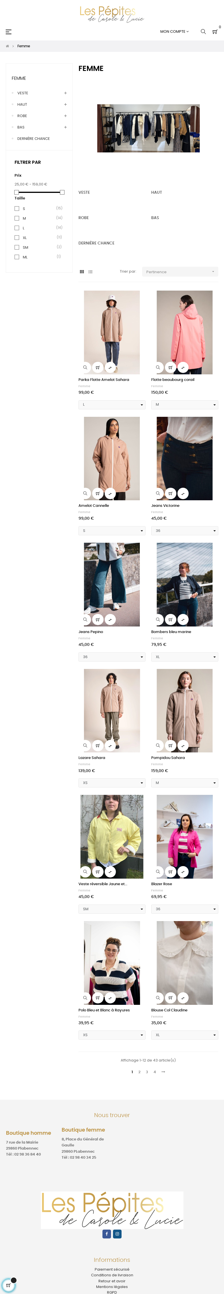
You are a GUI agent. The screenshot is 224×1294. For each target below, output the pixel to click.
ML (25, 257)
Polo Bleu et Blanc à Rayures (104, 1010)
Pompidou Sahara (168, 758)
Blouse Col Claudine (169, 1010)
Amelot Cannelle (93, 506)
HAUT (22, 104)
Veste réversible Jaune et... (102, 884)
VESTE (22, 93)
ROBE (22, 116)
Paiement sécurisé (112, 1269)
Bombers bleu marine (171, 632)
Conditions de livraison (112, 1275)
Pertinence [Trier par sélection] (182, 272)
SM (25, 247)
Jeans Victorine (165, 506)
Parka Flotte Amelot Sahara (103, 380)
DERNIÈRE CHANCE (33, 138)
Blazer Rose (161, 884)
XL (25, 237)
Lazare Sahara (91, 758)
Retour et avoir (112, 1281)
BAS (21, 127)
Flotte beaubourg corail (172, 380)
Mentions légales (112, 1286)
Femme (19, 78)
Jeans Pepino (90, 632)
